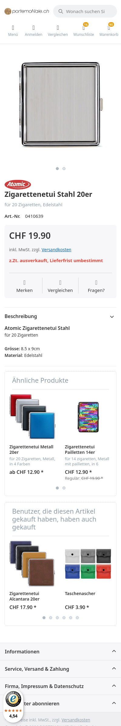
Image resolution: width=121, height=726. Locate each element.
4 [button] (64, 617)
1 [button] (57, 168)
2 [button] (64, 168)
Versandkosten (56, 249)
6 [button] (77, 617)
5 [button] (70, 617)
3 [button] (57, 617)
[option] (60, 107)
